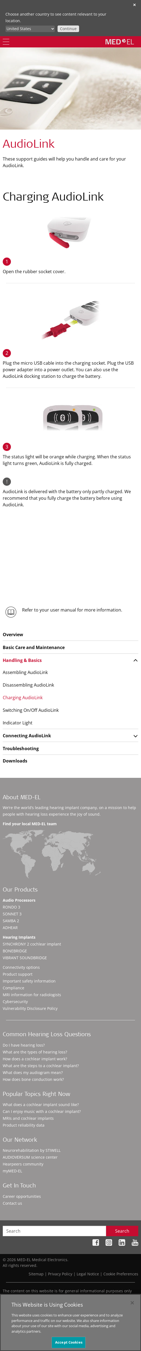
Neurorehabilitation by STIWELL (32, 1150)
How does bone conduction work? (33, 1079)
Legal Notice (88, 1273)
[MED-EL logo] (120, 41)
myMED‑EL (12, 1170)
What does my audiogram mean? (33, 1072)
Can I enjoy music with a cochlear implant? (42, 1111)
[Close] (132, 1303)
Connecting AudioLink (27, 736)
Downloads (15, 761)
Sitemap (36, 1273)
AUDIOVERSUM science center (30, 1157)
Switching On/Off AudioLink (31, 710)
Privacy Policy (60, 1273)
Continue (68, 28)
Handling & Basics (22, 660)
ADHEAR (10, 927)
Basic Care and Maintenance (34, 647)
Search (122, 1231)
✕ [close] (134, 4)
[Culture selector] (30, 28)
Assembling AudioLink (25, 672)
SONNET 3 (12, 913)
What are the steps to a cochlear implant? (41, 1065)
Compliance (13, 987)
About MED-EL (21, 798)
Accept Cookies (68, 1342)
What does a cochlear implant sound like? (41, 1104)
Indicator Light (17, 723)
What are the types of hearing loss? (35, 1052)
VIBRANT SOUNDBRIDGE (25, 957)
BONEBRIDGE (15, 950)
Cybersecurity (15, 1001)
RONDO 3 (11, 907)
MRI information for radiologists (32, 994)
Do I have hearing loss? (24, 1045)
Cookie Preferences (120, 1273)
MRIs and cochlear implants (28, 1118)
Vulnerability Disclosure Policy (30, 1008)
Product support (17, 974)
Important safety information (29, 981)
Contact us (12, 1203)
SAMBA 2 (11, 920)
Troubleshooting (21, 749)
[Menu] (6, 42)
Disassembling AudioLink (28, 685)
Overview (13, 635)
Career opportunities (22, 1196)
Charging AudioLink (23, 698)
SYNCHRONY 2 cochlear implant (32, 944)
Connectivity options (21, 967)
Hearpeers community (23, 1164)
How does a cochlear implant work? (35, 1058)
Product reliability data (23, 1125)
